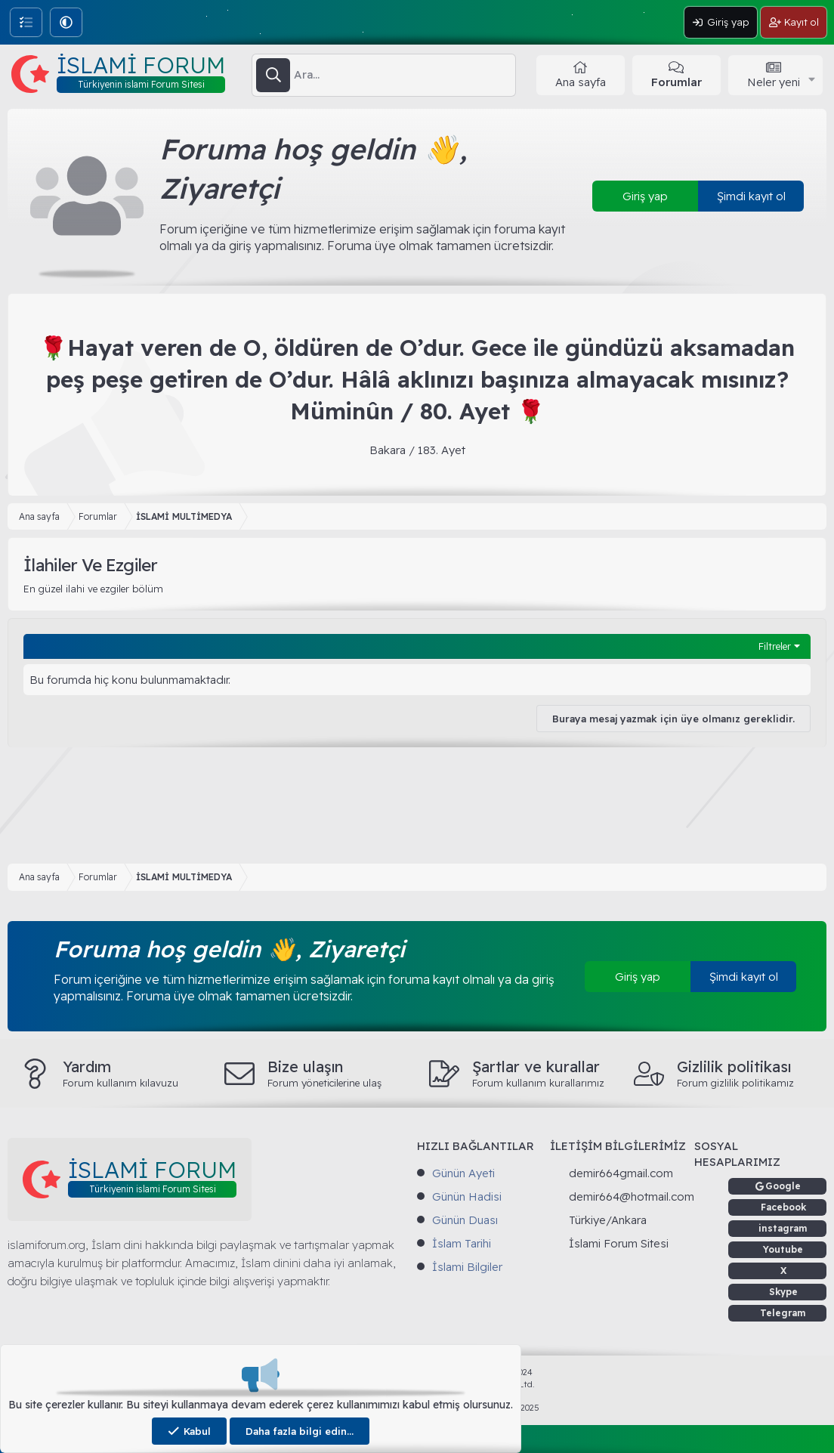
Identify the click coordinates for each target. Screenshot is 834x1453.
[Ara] (404, 75)
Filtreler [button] (774, 646)
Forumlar (676, 82)
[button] (66, 22)
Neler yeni (773, 82)
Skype (783, 1291)
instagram (783, 1228)
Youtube (783, 1249)
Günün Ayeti (463, 1173)
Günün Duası (465, 1220)
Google (783, 1186)
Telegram (783, 1313)
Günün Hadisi (467, 1196)
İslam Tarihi (461, 1243)
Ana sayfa (580, 82)
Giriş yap (645, 196)
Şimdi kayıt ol (751, 196)
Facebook (783, 1207)
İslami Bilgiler (467, 1267)
